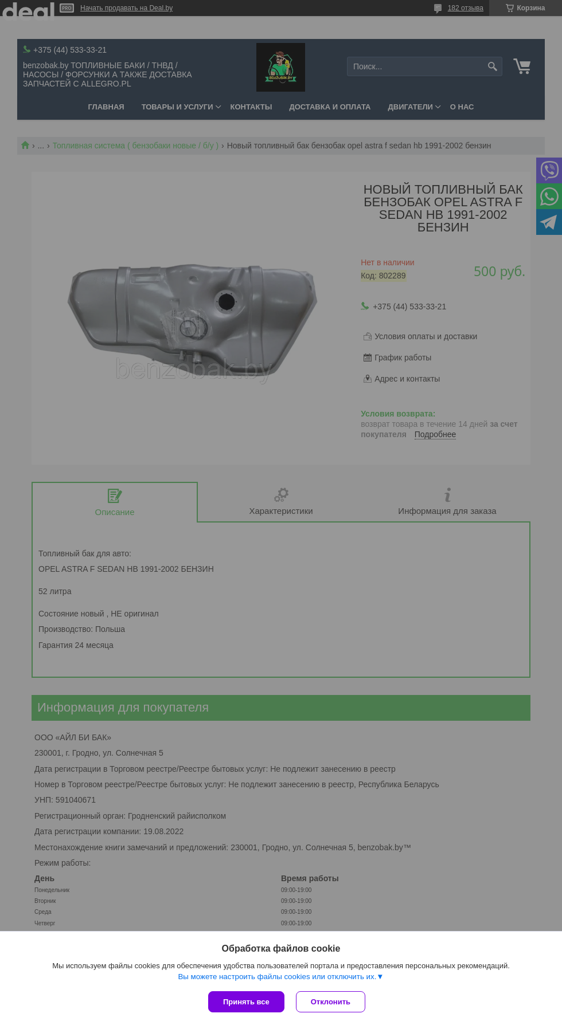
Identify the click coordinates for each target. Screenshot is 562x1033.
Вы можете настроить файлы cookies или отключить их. (277, 976)
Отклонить (330, 1001)
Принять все (246, 1001)
